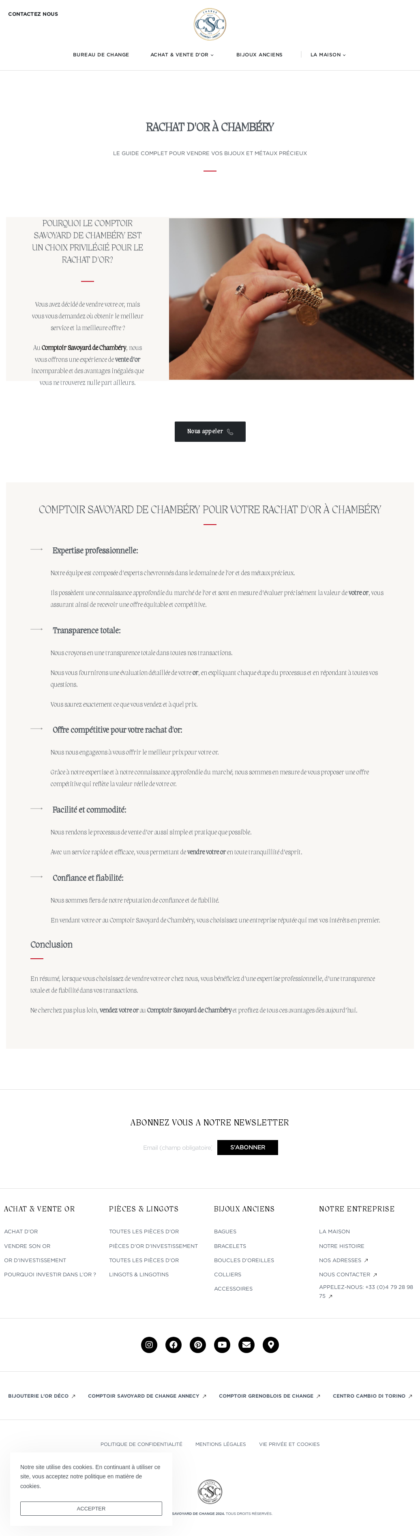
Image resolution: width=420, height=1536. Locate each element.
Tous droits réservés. (249, 1514)
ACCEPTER (91, 1509)
